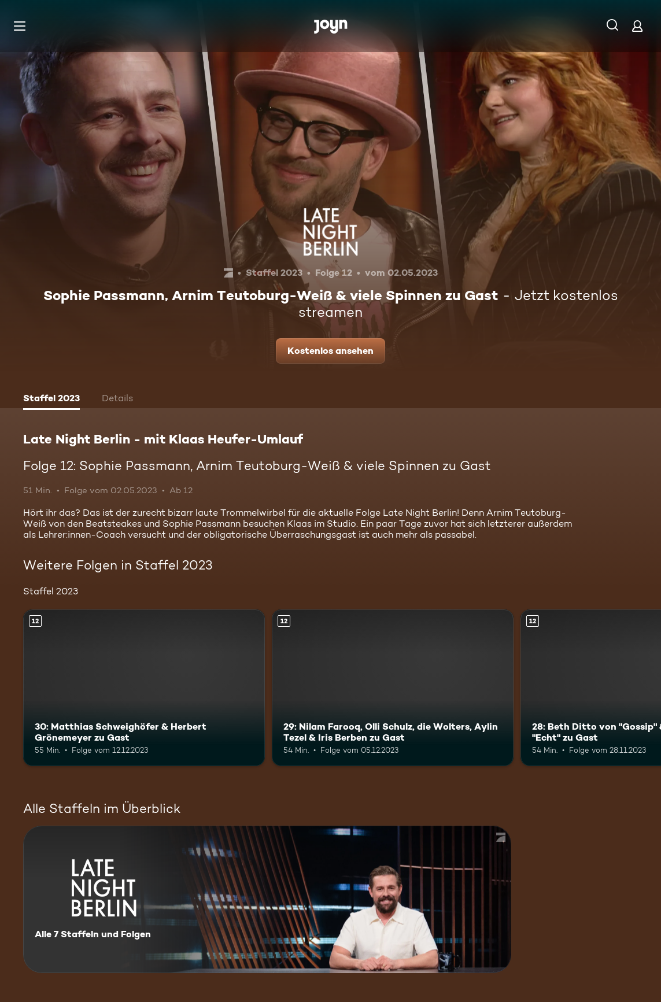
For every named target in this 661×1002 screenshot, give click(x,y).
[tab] (51, 399)
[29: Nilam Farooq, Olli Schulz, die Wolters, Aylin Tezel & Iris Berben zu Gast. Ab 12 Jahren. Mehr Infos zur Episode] (393, 688)
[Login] (637, 26)
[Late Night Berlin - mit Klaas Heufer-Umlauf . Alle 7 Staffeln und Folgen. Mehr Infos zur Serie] (267, 899)
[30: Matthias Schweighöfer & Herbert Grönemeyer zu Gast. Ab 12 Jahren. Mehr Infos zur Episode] (144, 688)
